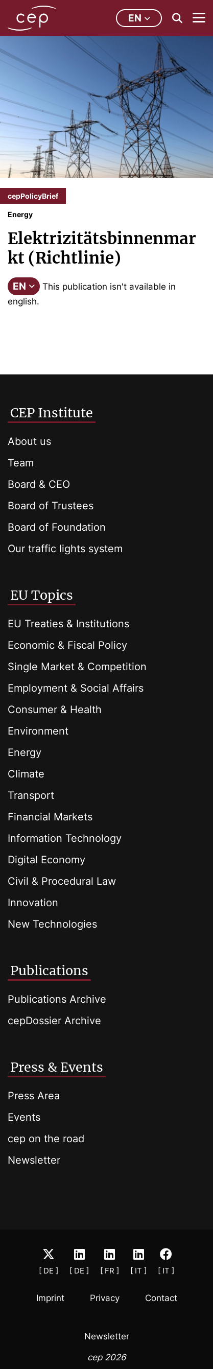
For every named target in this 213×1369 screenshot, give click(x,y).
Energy (24, 752)
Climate (26, 774)
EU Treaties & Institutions (68, 624)
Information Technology (65, 838)
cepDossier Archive (54, 1020)
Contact (161, 1298)
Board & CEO (39, 484)
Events (24, 1117)
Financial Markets (50, 817)
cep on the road (46, 1138)
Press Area (34, 1096)
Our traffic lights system (65, 548)
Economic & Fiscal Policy (67, 645)
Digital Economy (46, 860)
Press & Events (56, 1067)
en (139, 18)
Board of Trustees (50, 506)
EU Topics (41, 595)
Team (21, 463)
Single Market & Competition (77, 666)
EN (24, 286)
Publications (49, 970)
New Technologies (52, 924)
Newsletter (34, 1160)
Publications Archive (57, 999)
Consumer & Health (55, 709)
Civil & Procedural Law (62, 881)
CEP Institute (51, 413)
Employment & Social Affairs (76, 688)
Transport (31, 795)
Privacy (105, 1298)
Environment (38, 731)
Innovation (33, 902)
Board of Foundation (57, 527)
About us (29, 441)
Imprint (50, 1298)
